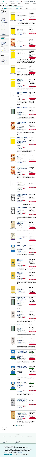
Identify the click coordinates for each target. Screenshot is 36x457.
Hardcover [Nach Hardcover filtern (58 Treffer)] (3, 28)
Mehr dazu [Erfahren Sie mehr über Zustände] (4, 20)
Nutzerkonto (27, 1)
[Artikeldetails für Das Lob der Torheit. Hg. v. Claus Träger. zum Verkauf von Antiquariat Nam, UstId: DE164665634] (13, 183)
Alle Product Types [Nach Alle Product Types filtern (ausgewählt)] (3, 11)
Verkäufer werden (34, 3)
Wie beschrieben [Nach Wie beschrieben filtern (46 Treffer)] (3, 25)
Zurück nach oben (18, 434)
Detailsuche (1, 3)
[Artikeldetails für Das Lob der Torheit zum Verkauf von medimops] (13, 54)
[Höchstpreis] (2, 48)
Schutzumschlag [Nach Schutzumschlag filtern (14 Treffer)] (3, 33)
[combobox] (13, 1)
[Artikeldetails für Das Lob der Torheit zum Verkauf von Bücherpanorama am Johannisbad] (13, 236)
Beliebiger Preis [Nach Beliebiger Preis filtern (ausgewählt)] (3, 41)
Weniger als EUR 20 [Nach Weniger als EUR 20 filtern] (3, 42)
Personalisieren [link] (25, 454)
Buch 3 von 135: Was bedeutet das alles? (21, 299)
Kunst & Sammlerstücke (19, 3)
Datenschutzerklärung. (20, 452)
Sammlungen (6, 3)
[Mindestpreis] (2, 46)
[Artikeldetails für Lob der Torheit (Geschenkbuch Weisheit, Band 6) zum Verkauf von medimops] (13, 126)
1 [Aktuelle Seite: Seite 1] (16, 425)
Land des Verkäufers (3, 55)
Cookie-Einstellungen (17, 442)
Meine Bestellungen (5, 441)
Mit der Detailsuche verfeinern (18, 6)
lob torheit (12, 6)
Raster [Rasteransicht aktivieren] (20, 8)
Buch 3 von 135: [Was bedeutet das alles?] (21, 141)
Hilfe (34, 1)
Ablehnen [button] (16, 454)
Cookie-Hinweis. (16, 451)
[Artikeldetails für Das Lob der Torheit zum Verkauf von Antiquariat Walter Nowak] (13, 30)
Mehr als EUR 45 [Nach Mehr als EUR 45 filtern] (3, 44)
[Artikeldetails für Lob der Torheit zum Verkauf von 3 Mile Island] (13, 42)
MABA (21, 417)
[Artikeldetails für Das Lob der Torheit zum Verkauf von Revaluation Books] (13, 327)
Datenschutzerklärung (17, 441)
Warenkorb (4, 442)
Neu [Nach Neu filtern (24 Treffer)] (2, 21)
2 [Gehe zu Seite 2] (6, 8)
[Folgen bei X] (27, 439)
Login (24, 1)
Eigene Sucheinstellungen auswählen (23, 430)
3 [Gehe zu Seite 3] (19, 425)
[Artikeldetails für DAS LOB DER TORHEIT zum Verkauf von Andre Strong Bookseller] (13, 415)
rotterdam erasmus (5, 6)
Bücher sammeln (13, 3)
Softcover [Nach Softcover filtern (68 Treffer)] (3, 29)
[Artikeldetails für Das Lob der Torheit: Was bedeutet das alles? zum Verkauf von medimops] (13, 110)
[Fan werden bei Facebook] (27, 438)
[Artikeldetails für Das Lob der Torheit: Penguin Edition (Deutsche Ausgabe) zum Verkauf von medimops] (13, 248)
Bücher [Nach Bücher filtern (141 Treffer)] (2, 12)
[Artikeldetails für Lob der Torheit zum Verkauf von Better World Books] (13, 16)
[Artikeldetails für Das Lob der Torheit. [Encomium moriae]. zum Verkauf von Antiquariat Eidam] (13, 94)
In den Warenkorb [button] (32, 19)
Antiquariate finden (27, 3)
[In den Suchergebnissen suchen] (23, 10)
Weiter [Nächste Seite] (10, 8)
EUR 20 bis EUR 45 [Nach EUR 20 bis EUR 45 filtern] (3, 43)
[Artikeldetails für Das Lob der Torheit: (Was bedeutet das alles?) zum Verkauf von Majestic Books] (13, 301)
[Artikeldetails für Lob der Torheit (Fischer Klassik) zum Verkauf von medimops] (13, 197)
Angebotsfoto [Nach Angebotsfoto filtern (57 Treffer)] (3, 34)
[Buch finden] (17, 1)
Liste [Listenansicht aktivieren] (17, 8)
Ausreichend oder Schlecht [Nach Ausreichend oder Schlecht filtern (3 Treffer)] (4, 24)
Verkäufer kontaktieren (19, 20)
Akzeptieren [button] (8, 454)
